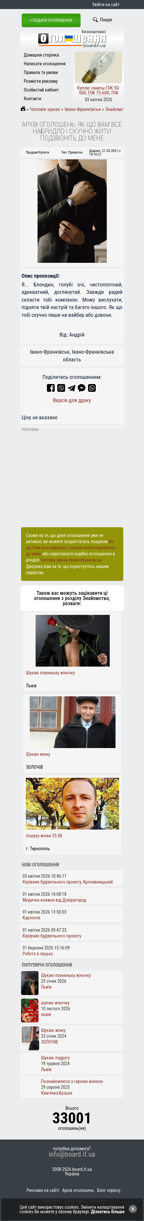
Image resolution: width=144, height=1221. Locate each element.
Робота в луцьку (38, 953)
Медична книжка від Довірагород (54, 900)
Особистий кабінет (41, 89)
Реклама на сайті (43, 1190)
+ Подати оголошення (51, 20)
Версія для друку (72, 400)
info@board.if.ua (72, 1154)
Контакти (32, 98)
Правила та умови (41, 72)
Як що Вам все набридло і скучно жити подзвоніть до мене (71, 547)
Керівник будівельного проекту (52, 935)
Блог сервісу (109, 1190)
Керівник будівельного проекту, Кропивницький (68, 881)
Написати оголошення (45, 63)
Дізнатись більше (108, 1211)
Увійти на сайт (105, 4)
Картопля (31, 917)
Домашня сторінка (41, 55)
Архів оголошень (78, 1190)
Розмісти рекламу (41, 81)
